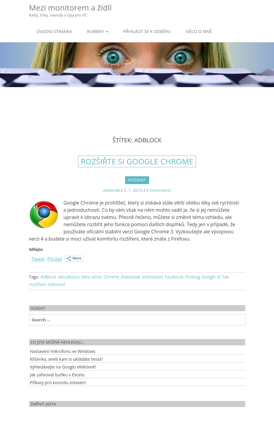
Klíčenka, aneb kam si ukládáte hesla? (66, 359)
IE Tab (223, 277)
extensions (152, 277)
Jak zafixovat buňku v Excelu (57, 375)
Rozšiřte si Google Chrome (137, 161)
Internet (137, 180)
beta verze (91, 277)
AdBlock (48, 277)
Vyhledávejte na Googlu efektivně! (63, 367)
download (130, 277)
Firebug (192, 277)
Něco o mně (199, 31)
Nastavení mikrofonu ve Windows (62, 351)
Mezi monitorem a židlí (70, 10)
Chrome (111, 277)
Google (208, 277)
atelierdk (111, 190)
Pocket (54, 259)
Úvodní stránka (54, 31)
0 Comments (158, 190)
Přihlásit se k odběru (147, 31)
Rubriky (97, 31)
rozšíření (37, 284)
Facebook (174, 277)
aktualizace (69, 277)
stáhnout (56, 284)
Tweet (38, 258)
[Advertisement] (137, 106)
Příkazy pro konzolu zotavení (58, 382)
